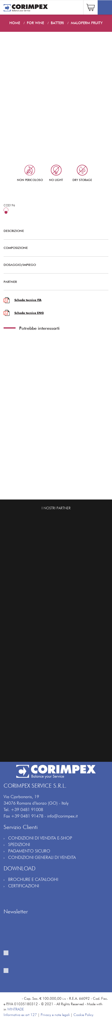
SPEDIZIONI (19, 844)
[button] (90, 6)
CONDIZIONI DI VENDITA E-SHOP (40, 837)
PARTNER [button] (52, 282)
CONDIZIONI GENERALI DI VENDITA (42, 857)
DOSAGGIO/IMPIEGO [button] (52, 265)
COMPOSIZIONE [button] (52, 248)
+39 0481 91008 (27, 809)
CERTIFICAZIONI (23, 885)
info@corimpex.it (62, 815)
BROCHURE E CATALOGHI (33, 879)
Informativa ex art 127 (20, 1015)
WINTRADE (15, 1009)
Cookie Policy (83, 1015)
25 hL (17, 212)
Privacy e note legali (55, 1015)
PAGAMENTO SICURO (29, 850)
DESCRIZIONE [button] (52, 231)
